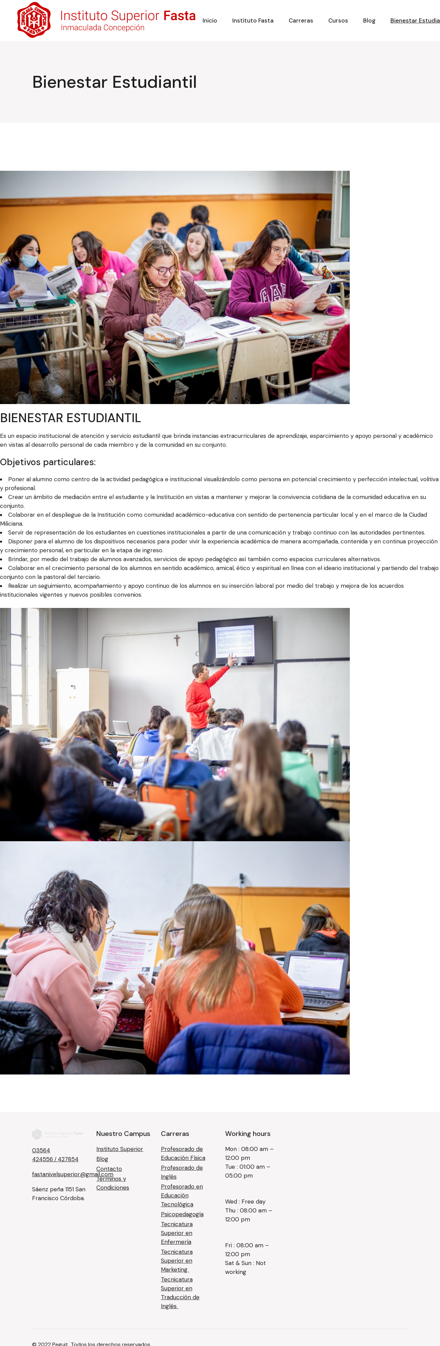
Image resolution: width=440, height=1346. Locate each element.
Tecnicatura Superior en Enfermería (177, 1233)
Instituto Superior (119, 1149)
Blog (102, 1159)
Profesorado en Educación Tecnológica (182, 1195)
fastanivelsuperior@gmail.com (72, 1174)
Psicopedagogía (182, 1214)
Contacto (109, 1168)
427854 (68, 1159)
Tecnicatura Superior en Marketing (177, 1260)
